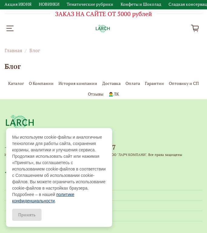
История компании (77, 83)
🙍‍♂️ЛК (113, 94)
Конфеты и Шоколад (141, 4)
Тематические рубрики (90, 4)
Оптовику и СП (184, 83)
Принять (26, 215)
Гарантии (154, 83)
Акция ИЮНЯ (18, 4)
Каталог (16, 83)
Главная (13, 50)
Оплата (132, 83)
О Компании (41, 83)
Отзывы (95, 94)
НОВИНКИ (49, 4)
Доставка (111, 83)
